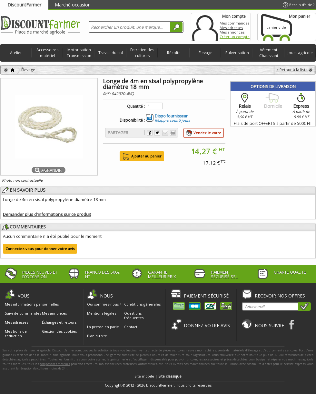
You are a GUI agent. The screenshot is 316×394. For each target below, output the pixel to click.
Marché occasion (73, 5)
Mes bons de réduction (16, 333)
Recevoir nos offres (280, 296)
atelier (100, 359)
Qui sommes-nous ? (104, 304)
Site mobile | (158, 376)
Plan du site (97, 335)
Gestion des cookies (59, 331)
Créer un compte (235, 36)
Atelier (16, 53)
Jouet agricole (300, 53)
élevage (253, 350)
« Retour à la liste (292, 70)
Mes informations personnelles (32, 304)
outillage (140, 359)
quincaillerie (119, 359)
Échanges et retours (59, 322)
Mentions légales (101, 313)
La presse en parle (103, 326)
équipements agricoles (281, 350)
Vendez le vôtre (207, 132)
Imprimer (173, 133)
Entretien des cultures (142, 52)
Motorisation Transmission (79, 52)
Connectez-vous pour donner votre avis (39, 248)
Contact (130, 326)
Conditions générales (142, 304)
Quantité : (136, 106)
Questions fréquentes (133, 315)
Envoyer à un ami (165, 133)
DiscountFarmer (24, 5)
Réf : (107, 93)
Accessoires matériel (47, 52)
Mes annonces (232, 32)
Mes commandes (234, 23)
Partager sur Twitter (157, 133)
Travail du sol (110, 53)
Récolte (174, 53)
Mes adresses (231, 27)
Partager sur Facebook (150, 133)
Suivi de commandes (23, 313)
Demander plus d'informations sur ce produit (47, 214)
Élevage (205, 53)
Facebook (292, 324)
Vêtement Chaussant (268, 52)
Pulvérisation (237, 53)
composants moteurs (55, 364)
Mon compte (205, 27)
